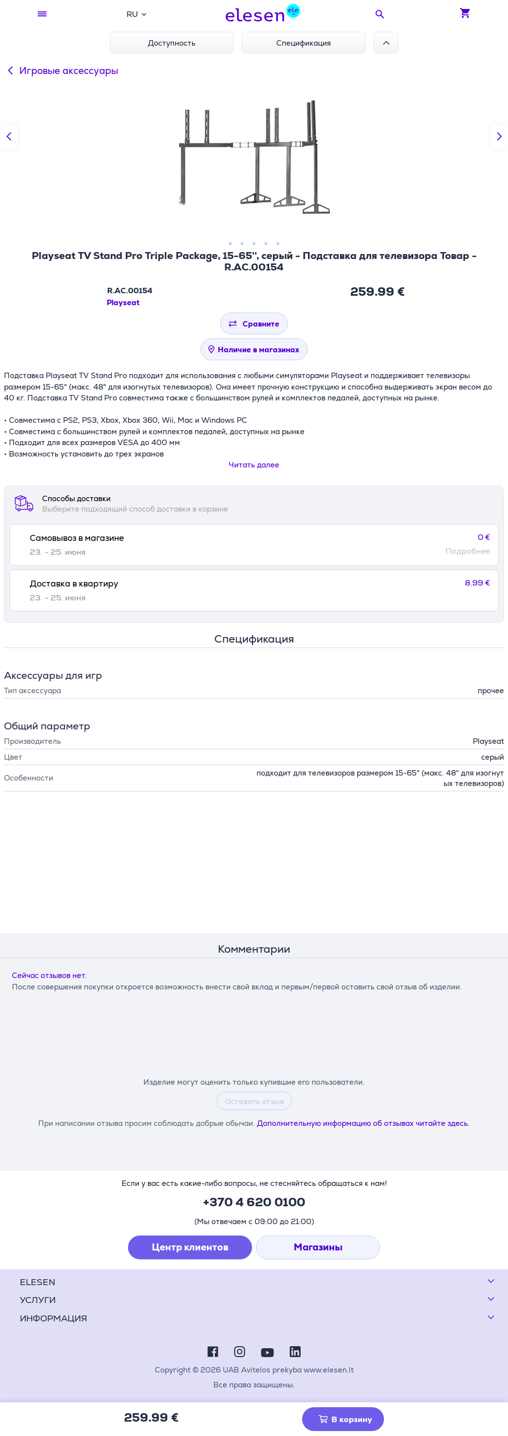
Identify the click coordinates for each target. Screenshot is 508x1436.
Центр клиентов (190, 1247)
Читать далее (254, 464)
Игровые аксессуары (61, 71)
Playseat (123, 302)
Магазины (318, 1247)
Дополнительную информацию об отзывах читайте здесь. (363, 1123)
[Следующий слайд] (499, 136)
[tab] (254, 545)
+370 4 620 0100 (254, 1202)
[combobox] (136, 14)
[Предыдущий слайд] (8, 136)
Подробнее (467, 551)
